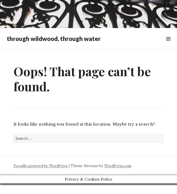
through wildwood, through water (54, 38)
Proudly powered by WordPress (41, 166)
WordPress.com (117, 166)
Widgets (168, 44)
